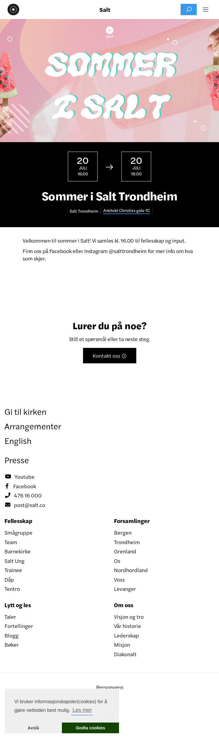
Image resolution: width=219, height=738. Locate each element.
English (18, 440)
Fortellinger (18, 625)
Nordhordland (131, 570)
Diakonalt (125, 654)
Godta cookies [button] (90, 728)
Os (117, 560)
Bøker (11, 644)
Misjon (122, 644)
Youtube (19, 476)
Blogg (11, 635)
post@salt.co (24, 505)
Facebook (20, 486)
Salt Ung (14, 560)
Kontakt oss (110, 355)
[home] (11, 9)
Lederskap (126, 635)
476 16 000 (23, 495)
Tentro (12, 588)
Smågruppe (18, 532)
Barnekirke (17, 551)
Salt (104, 9)
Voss (119, 579)
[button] (206, 9)
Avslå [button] (33, 728)
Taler (10, 616)
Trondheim (127, 542)
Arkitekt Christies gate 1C (126, 210)
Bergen (123, 532)
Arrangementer (32, 426)
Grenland (125, 551)
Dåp (9, 579)
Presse (16, 460)
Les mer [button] (82, 710)
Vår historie (127, 625)
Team (10, 542)
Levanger (125, 588)
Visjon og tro (129, 616)
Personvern (109, 687)
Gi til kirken (25, 411)
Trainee (13, 570)
